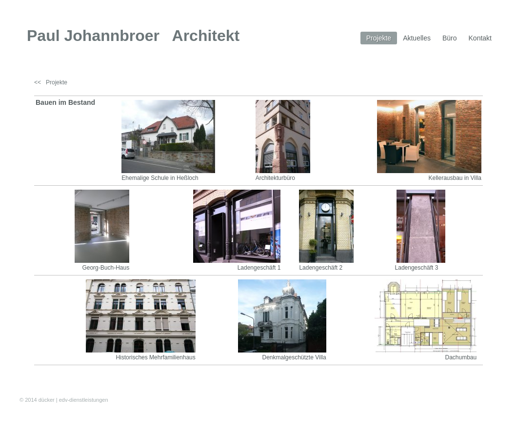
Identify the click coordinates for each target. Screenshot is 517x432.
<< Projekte (50, 82)
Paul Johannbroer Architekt (133, 35)
